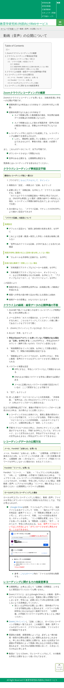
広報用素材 (46, 9)
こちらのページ (27, 573)
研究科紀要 (46, 3)
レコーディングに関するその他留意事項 (23, 85)
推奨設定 (17, 64)
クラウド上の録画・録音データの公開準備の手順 (26, 71)
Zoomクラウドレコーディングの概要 (22, 53)
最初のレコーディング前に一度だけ (23, 59)
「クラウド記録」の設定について (22, 61)
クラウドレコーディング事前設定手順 (22, 56)
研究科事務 (46, 6)
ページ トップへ (59, 668)
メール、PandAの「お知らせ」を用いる (24, 77)
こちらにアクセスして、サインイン (34, 180)
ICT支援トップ (47, 16)
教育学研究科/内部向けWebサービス (24, 23)
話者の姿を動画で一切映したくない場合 (26, 69)
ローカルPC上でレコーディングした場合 (24, 83)
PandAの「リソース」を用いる (21, 80)
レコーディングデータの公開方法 (20, 74)
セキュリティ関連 (48, 13)
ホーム (3, 29)
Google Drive (16, 507)
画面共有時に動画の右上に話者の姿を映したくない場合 (31, 67)
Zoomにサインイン (17, 621)
